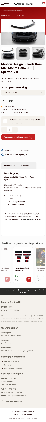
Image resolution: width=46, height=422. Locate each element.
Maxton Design (28, 219)
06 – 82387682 (17, 392)
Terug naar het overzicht (12, 11)
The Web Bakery (26, 414)
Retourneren (8, 365)
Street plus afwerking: (14, 87)
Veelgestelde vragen (12, 361)
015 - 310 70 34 (11, 389)
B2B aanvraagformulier (13, 368)
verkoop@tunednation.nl (16, 395)
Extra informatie (27, 165)
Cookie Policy (21, 418)
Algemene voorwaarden (32, 418)
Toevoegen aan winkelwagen (18, 137)
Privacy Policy (12, 418)
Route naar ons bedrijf (11, 401)
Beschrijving (9, 165)
